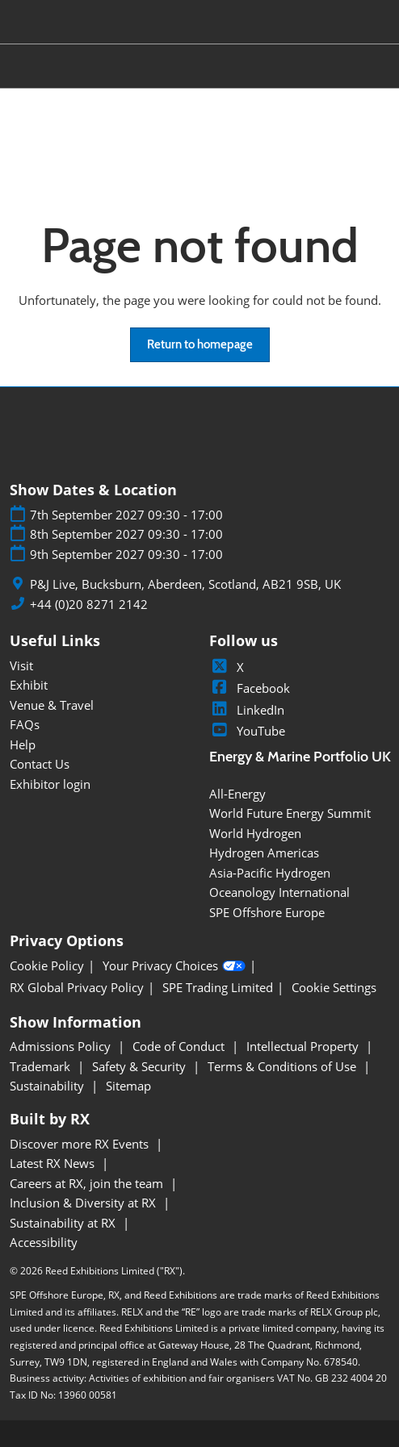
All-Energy (237, 794)
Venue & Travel (52, 705)
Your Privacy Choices (174, 966)
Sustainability (48, 1086)
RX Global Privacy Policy (77, 987)
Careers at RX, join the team (88, 1183)
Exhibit (29, 685)
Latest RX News (54, 1163)
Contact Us (39, 764)
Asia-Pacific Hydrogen (269, 873)
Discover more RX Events (81, 1144)
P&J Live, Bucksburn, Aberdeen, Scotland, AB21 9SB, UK (185, 584)
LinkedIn (246, 710)
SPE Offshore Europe (267, 912)
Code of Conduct (180, 1046)
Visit (21, 665)
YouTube (247, 731)
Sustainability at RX (64, 1223)
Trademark (42, 1066)
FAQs (25, 724)
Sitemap (128, 1086)
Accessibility (44, 1242)
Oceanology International (279, 892)
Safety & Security (140, 1066)
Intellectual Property (304, 1046)
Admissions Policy (62, 1046)
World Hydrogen (255, 833)
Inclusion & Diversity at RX (84, 1203)
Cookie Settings (334, 987)
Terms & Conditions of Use (283, 1066)
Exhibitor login (50, 784)
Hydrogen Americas (264, 852)
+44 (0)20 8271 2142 (89, 604)
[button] (200, 345)
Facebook (249, 688)
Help (23, 744)
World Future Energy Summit (290, 813)
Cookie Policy (47, 966)
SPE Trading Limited (217, 987)
